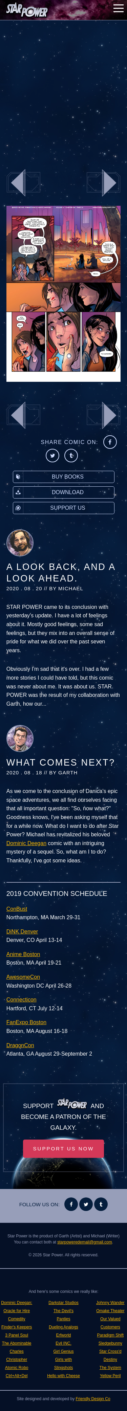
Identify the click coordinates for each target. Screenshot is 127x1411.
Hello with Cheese (63, 1375)
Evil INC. (63, 1343)
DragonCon (20, 1045)
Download (48, 492)
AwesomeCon (23, 977)
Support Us (49, 508)
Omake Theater (110, 1310)
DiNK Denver (22, 931)
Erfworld (63, 1335)
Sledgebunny (110, 1343)
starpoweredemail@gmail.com (84, 1242)
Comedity (16, 1319)
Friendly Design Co (93, 1398)
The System (110, 1367)
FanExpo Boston (26, 1022)
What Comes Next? (60, 762)
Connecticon (21, 999)
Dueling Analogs (63, 1327)
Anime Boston (23, 954)
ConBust (16, 909)
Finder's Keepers (16, 1327)
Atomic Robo (16, 1367)
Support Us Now (63, 1148)
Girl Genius (63, 1351)
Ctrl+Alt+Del (17, 1375)
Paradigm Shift (110, 1335)
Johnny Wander (110, 1302)
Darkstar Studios (63, 1302)
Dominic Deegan (26, 843)
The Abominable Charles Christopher (16, 1351)
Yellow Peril (110, 1375)
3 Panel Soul (16, 1335)
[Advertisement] (63, 90)
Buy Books (48, 477)
